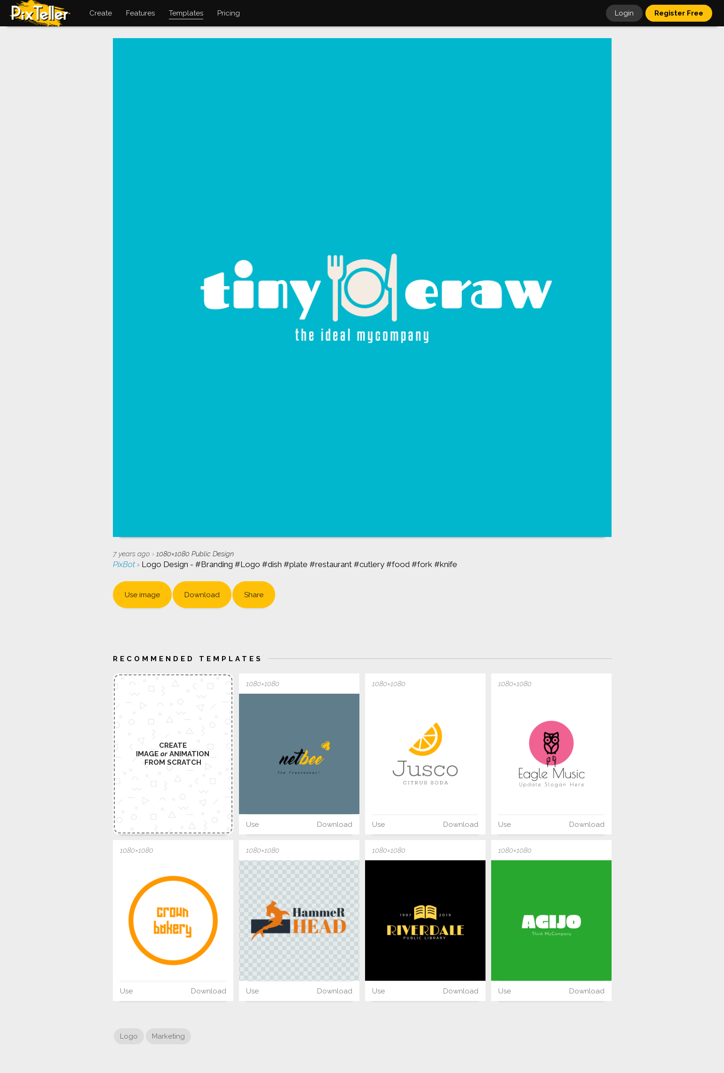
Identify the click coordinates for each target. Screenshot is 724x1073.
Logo (129, 1036)
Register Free (678, 13)
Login (624, 13)
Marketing (168, 1036)
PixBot (125, 564)
